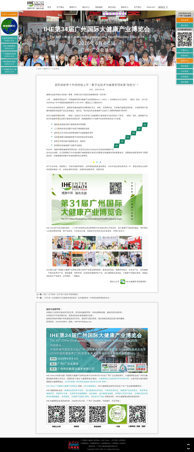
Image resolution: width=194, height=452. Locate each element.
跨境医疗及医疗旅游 (123, 393)
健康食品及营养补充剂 (73, 390)
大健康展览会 (105, 443)
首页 (49, 7)
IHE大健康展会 (90, 386)
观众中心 (86, 7)
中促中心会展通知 (9, 14)
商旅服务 (99, 7)
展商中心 (73, 7)
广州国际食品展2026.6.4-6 (9, 55)
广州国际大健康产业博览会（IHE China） (95, 440)
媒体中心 (124, 7)
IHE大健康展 (128, 281)
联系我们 (122, 440)
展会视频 (184, 82)
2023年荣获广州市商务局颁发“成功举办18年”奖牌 (85, 382)
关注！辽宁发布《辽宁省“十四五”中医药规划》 (61, 294)
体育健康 (65, 396)
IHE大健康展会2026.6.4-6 (9, 47)
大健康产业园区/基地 (80, 396)
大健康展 (115, 443)
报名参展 (184, 20)
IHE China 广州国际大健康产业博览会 (62, 386)
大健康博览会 (94, 443)
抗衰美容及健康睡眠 (78, 393)
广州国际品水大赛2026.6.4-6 (9, 70)
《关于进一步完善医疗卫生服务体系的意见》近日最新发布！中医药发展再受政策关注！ (77, 298)
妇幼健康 (93, 393)
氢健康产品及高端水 (128, 390)
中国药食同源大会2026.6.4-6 (9, 39)
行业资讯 (55, 69)
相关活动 (112, 7)
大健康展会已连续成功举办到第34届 (113, 378)
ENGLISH (151, 7)
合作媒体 (184, 77)
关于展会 (60, 7)
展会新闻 (184, 66)
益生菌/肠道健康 (106, 393)
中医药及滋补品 (111, 390)
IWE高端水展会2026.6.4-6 (9, 63)
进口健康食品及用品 (94, 390)
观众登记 (184, 25)
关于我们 (137, 7)
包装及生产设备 (97, 396)
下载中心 (184, 50)
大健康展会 (84, 443)
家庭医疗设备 (61, 393)
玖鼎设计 (123, 443)
